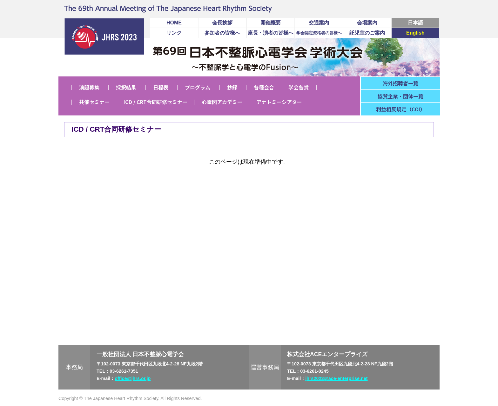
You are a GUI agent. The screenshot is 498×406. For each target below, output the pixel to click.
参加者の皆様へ (222, 33)
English (415, 33)
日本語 (415, 22)
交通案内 (319, 22)
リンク (174, 33)
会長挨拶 (222, 22)
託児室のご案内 (367, 33)
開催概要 (270, 22)
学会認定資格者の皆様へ (319, 32)
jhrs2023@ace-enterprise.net (336, 378)
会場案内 (367, 22)
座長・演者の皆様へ (270, 33)
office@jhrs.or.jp (133, 378)
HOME (174, 22)
